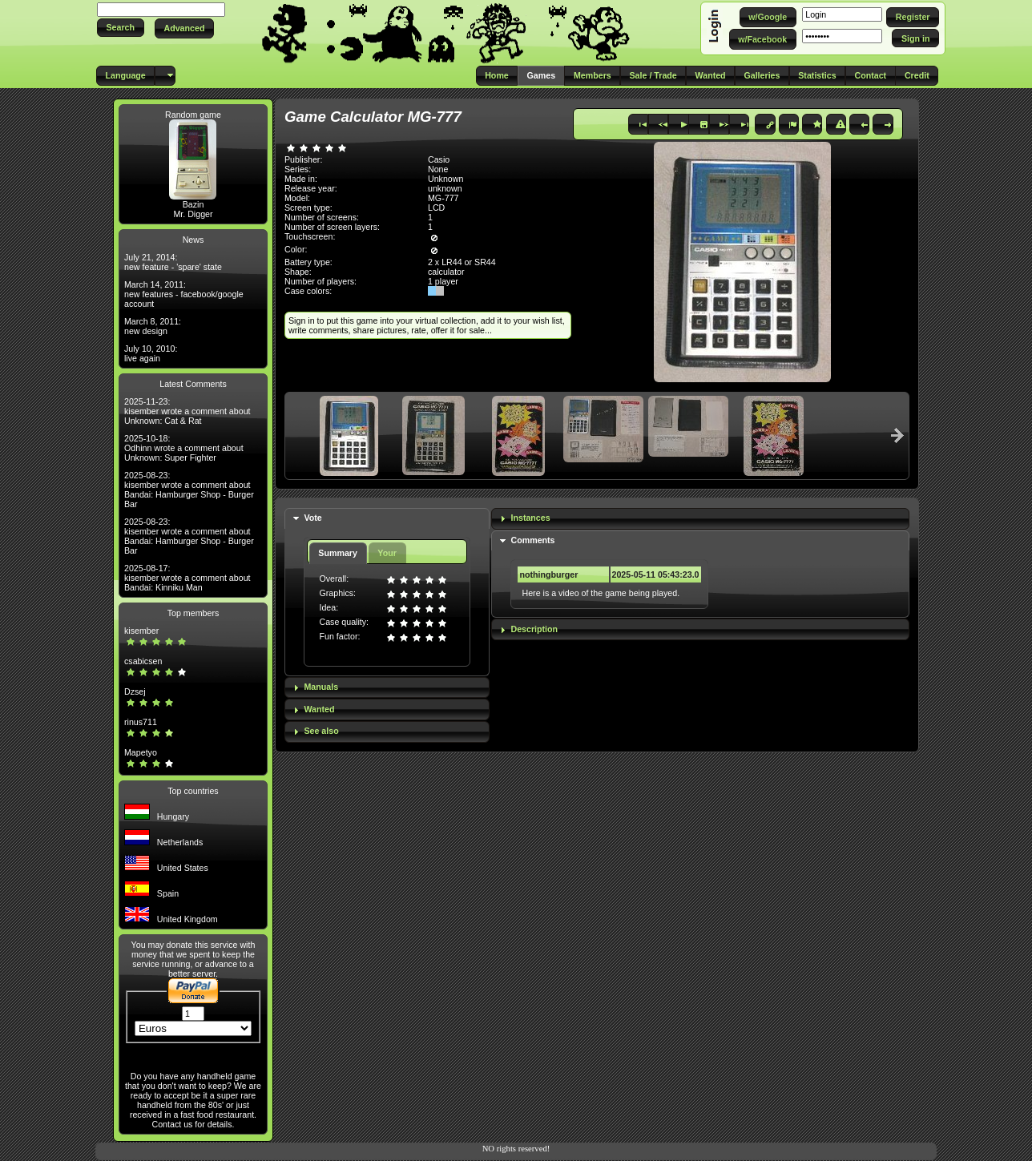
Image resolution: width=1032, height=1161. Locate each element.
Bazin (193, 204)
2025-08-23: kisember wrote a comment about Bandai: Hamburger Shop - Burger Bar (189, 489)
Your (386, 553)
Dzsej (135, 691)
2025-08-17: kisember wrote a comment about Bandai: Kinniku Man (187, 577)
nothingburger (548, 574)
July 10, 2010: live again (150, 353)
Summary (337, 553)
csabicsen (143, 661)
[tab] (387, 519)
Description (534, 629)
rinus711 (140, 722)
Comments (532, 540)
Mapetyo (140, 752)
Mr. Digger (192, 214)
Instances (530, 517)
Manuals (321, 686)
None (438, 169)
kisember (141, 630)
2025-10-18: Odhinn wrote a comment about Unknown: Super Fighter (184, 447)
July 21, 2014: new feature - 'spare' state (173, 262)
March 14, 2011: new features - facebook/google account (184, 294)
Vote (312, 517)
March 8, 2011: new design (152, 326)
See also (321, 731)
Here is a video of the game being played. (600, 593)
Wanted (319, 709)
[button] (120, 27)
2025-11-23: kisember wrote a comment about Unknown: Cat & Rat (187, 411)
